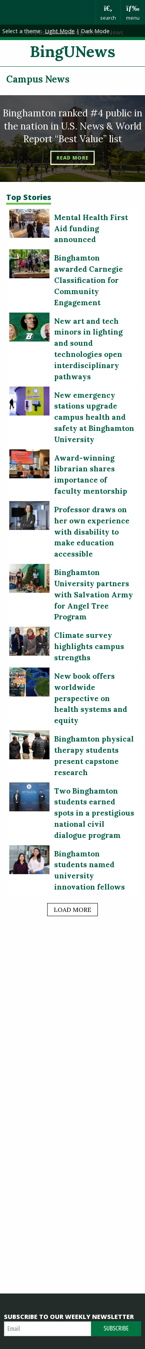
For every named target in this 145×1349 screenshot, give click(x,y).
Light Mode (60, 31)
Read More (72, 157)
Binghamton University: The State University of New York (48, 12)
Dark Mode (95, 31)
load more (72, 909)
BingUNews (72, 51)
